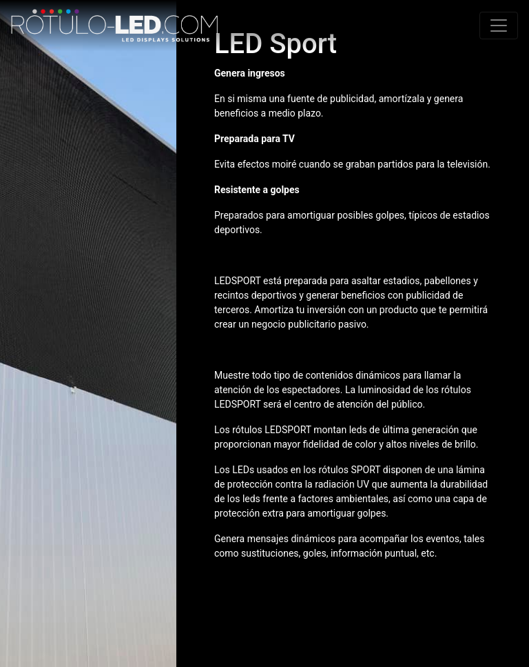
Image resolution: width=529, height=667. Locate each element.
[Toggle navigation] (498, 25)
